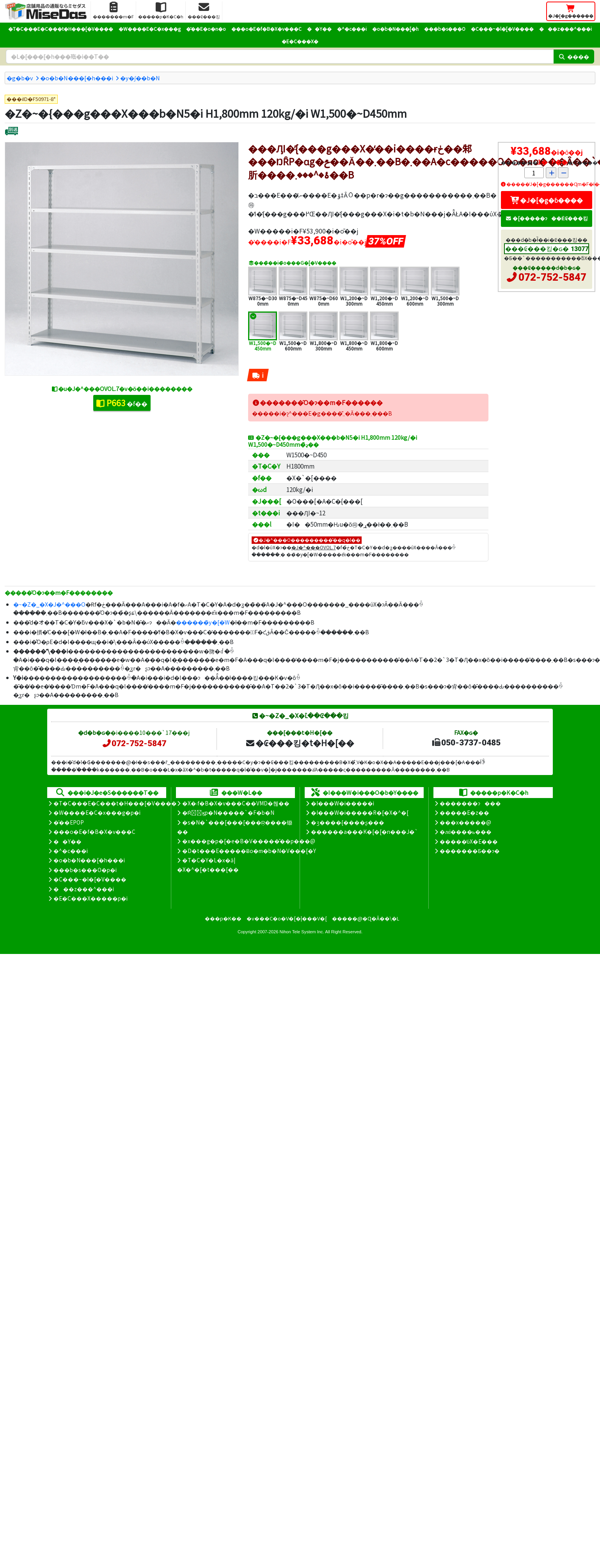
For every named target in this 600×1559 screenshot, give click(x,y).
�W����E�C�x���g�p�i (96, 812)
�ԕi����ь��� (466, 831)
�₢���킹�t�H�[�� (299, 743)
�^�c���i (352, 28)
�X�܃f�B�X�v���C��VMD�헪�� (235, 803)
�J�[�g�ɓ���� (546, 200)
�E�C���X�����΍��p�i (90, 898)
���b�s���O (444, 28)
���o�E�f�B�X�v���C (266, 28)
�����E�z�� (464, 812)
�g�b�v (20, 78)
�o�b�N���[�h (395, 28)
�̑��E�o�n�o (206, 28)
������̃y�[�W (203, 622)
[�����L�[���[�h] (280, 57)
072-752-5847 (552, 277)
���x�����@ (465, 822)
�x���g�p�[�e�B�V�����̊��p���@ (248, 841)
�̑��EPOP (68, 822)
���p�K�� (223, 918)
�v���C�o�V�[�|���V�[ (287, 918)
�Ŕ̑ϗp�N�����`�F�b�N (228, 812)
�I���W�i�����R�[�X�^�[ (359, 812)
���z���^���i (565, 28)
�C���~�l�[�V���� (502, 28)
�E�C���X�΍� (300, 41)
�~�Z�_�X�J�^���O (49, 604)
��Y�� (319, 28)
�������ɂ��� (470, 803)
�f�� (121, 403)
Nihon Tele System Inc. (302, 931)
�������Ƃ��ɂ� (470, 851)
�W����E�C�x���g (150, 28)
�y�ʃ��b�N (140, 78)
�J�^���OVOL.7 (313, 547)
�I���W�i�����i (342, 803)
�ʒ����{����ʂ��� (347, 822)
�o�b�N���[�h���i (76, 78)
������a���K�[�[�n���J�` (364, 831)
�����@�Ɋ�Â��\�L (365, 918)
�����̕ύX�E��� (469, 841)
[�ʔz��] (11, 132)
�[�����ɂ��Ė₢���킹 (546, 218)
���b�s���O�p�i (85, 870)
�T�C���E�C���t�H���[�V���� (60, 28)
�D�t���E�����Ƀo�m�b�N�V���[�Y (249, 851)
